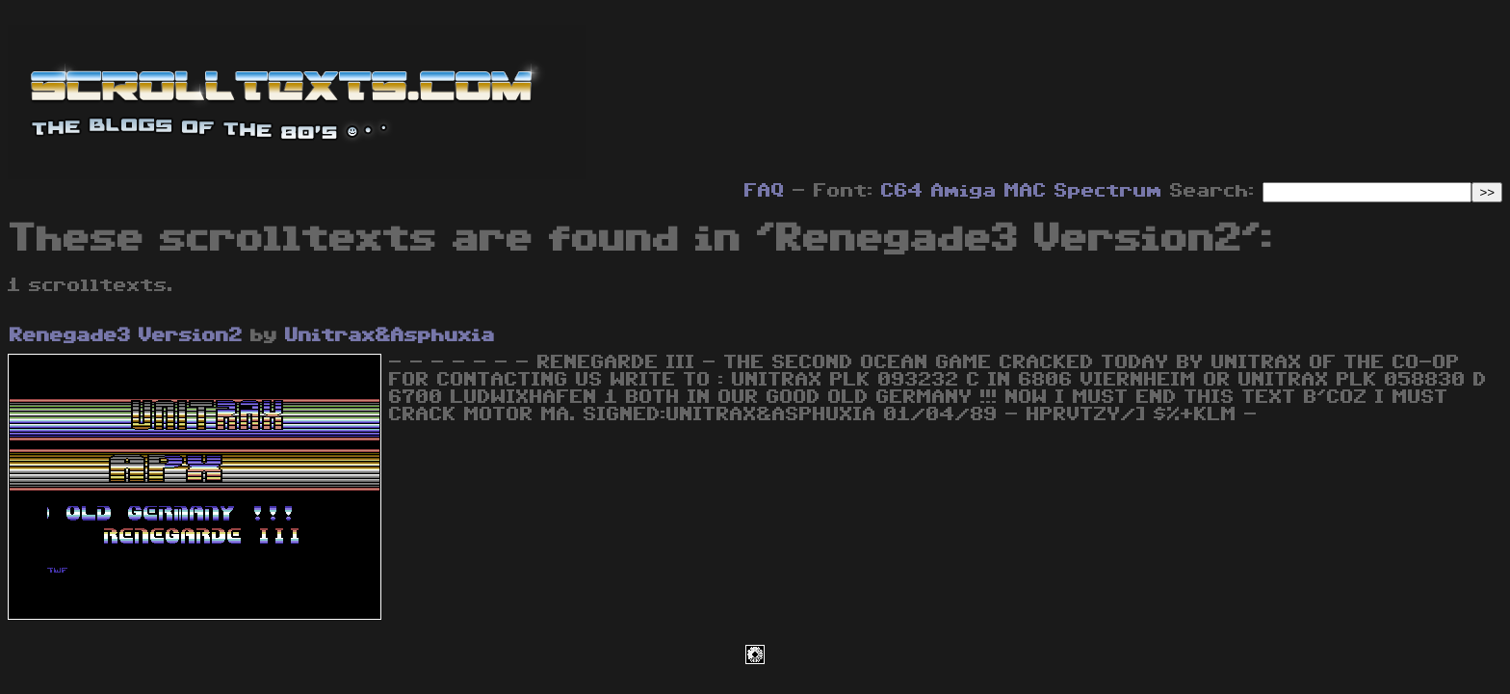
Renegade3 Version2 (126, 335)
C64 (902, 191)
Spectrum (1108, 191)
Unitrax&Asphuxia (390, 335)
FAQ (764, 191)
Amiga (964, 191)
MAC (1025, 191)
